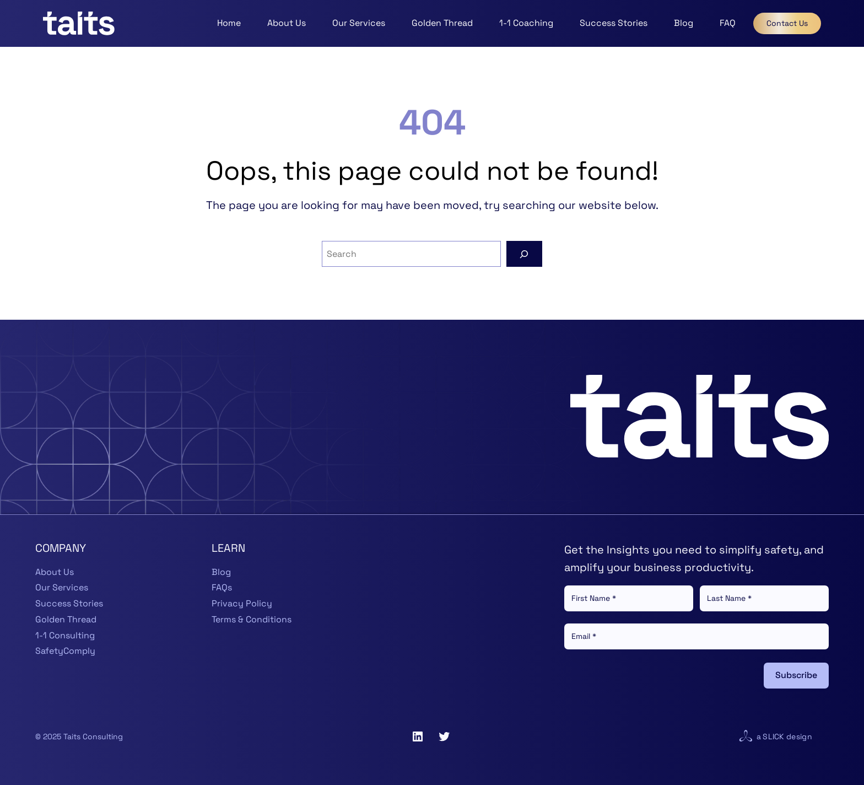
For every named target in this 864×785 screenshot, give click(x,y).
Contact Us (787, 23)
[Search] (524, 254)
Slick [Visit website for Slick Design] (773, 736)
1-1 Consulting (65, 635)
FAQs (222, 587)
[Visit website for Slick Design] (745, 736)
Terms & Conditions (251, 619)
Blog (221, 572)
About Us (54, 572)
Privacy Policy (242, 603)
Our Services (61, 587)
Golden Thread (65, 619)
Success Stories (69, 603)
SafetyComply (65, 651)
